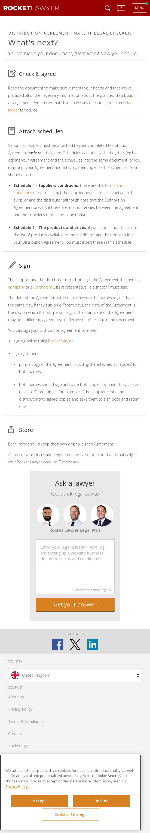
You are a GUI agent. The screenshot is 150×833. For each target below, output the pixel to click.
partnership (44, 287)
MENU (139, 7)
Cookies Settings (70, 814)
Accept (39, 800)
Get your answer (75, 604)
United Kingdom (36, 675)
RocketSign (57, 340)
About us (16, 696)
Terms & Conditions (26, 721)
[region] (70, 792)
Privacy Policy (20, 709)
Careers (15, 733)
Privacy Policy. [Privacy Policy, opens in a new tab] (17, 786)
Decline (101, 800)
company (16, 287)
